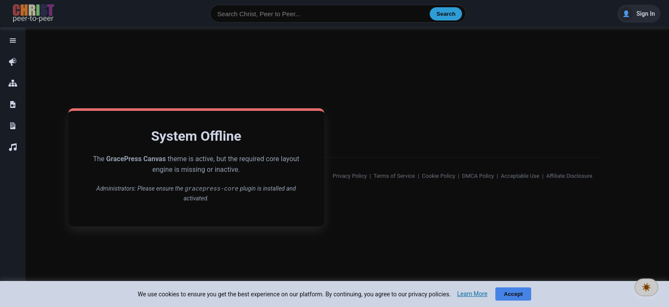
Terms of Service (394, 176)
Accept (513, 294)
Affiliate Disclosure (569, 176)
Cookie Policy (438, 176)
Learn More (472, 293)
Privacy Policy (350, 176)
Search (445, 14)
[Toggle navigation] (12, 40)
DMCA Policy (478, 176)
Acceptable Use (520, 176)
